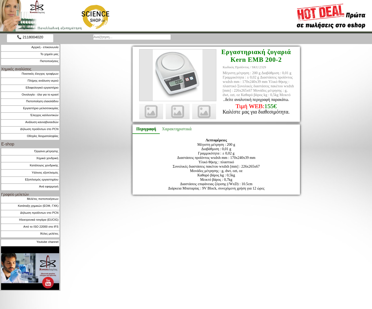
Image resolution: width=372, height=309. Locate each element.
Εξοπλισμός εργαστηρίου (41, 179)
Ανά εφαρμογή (48, 186)
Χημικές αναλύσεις (16, 69)
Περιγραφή (146, 129)
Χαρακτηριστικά (174, 129)
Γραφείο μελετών (15, 194)
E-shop (7, 144)
